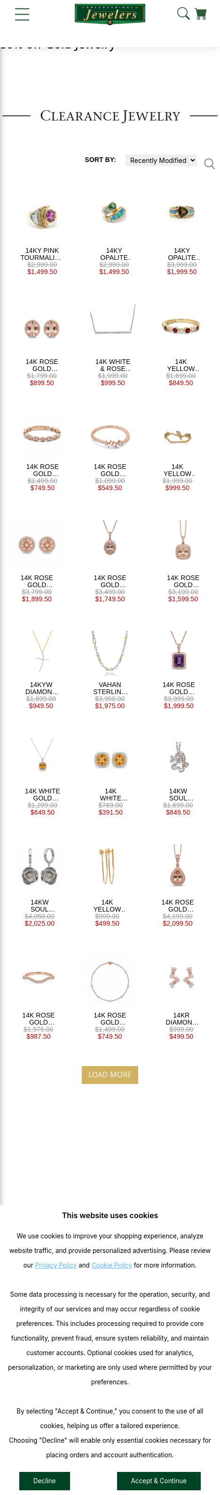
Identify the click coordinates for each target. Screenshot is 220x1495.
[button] (183, 14)
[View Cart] (201, 14)
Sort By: (100, 159)
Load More (110, 1075)
